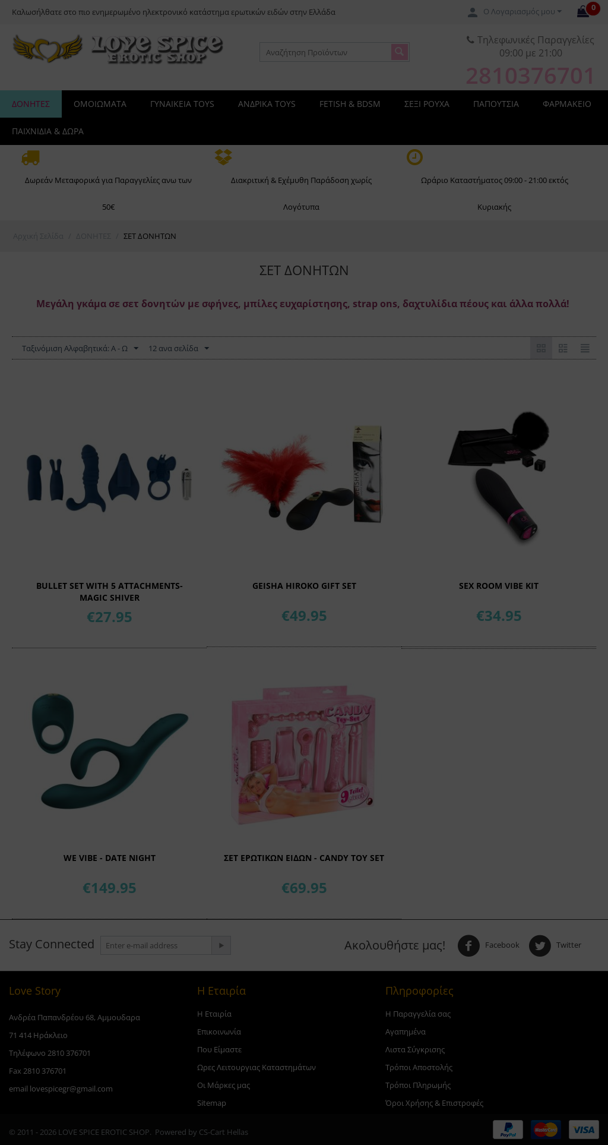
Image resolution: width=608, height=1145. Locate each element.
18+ (419, 189)
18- (188, 189)
